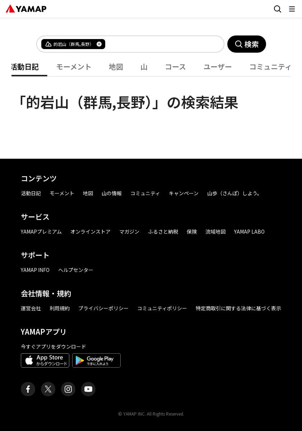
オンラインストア (90, 231)
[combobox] (159, 44)
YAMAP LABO (249, 231)
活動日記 (24, 66)
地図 (116, 66)
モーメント (74, 66)
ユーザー (217, 66)
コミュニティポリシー (162, 308)
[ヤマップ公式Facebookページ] (28, 389)
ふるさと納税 (163, 231)
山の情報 (112, 193)
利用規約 (60, 308)
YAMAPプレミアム (41, 231)
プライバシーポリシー (103, 308)
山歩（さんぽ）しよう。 (234, 193)
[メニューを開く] (292, 9)
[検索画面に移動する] (277, 9)
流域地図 (215, 231)
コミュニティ (270, 66)
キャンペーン (184, 193)
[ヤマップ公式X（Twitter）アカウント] (48, 389)
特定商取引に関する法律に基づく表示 (238, 308)
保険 (192, 231)
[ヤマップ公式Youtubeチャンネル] (88, 389)
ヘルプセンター (75, 269)
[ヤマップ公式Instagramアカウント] (68, 389)
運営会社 (31, 308)
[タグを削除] (99, 44)
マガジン (129, 231)
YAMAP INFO (35, 269)
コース (175, 66)
